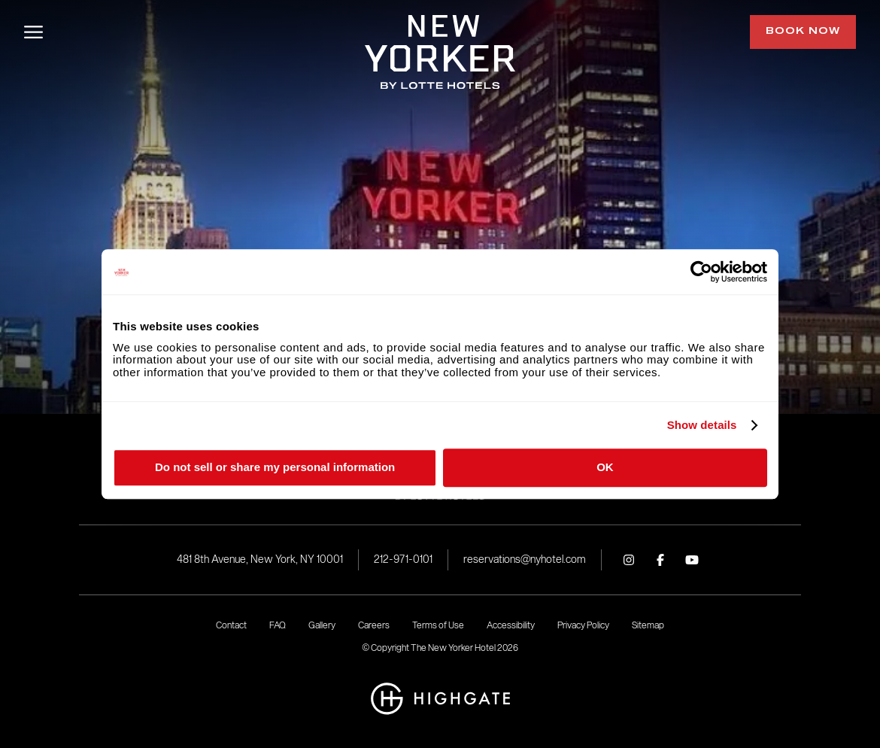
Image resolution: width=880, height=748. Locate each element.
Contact (231, 625)
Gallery (321, 625)
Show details (702, 425)
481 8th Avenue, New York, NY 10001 (260, 559)
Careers (374, 625)
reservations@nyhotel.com (524, 559)
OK (605, 467)
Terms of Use (438, 625)
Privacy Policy (583, 625)
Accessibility (511, 625)
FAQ (277, 625)
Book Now (803, 31)
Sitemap (648, 625)
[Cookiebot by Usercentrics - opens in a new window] (701, 271)
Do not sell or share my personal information (275, 467)
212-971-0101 (403, 559)
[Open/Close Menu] (33, 32)
